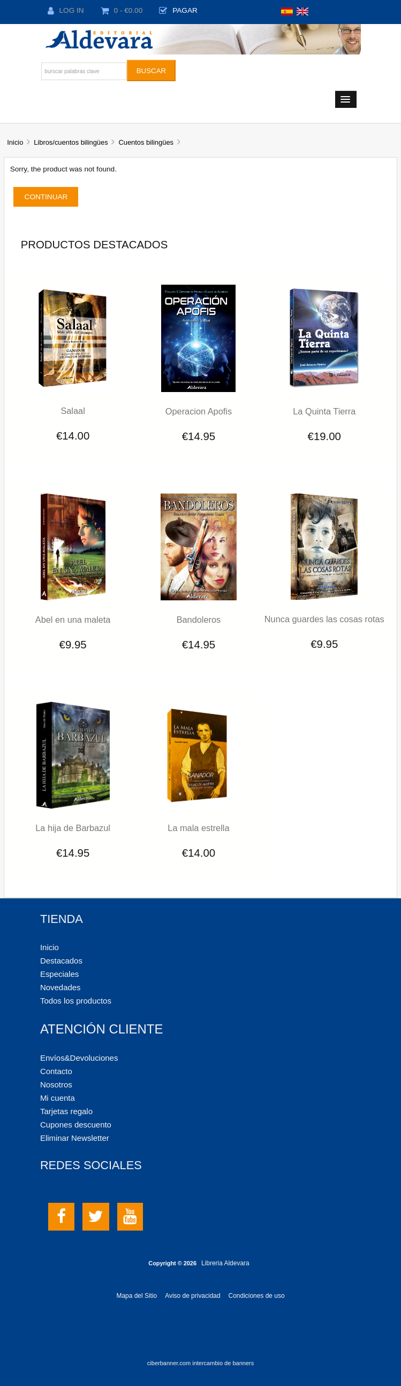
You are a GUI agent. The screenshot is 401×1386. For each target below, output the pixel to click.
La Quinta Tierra (324, 411)
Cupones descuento (75, 1124)
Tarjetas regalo (66, 1111)
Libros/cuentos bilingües (71, 142)
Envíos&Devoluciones (79, 1057)
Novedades (60, 987)
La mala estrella (198, 828)
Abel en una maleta (73, 619)
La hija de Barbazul (72, 828)
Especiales (59, 973)
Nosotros (56, 1084)
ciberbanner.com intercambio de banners (200, 1363)
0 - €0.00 (122, 10)
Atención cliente (101, 1029)
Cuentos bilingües (145, 142)
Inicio (15, 142)
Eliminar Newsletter (74, 1137)
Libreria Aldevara (225, 1263)
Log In (66, 10)
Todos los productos (75, 1000)
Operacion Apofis (198, 411)
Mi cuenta (57, 1097)
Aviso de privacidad (192, 1295)
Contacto (56, 1071)
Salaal (72, 411)
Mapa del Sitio (136, 1295)
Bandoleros (199, 619)
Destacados (61, 960)
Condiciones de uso (257, 1295)
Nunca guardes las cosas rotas (324, 619)
